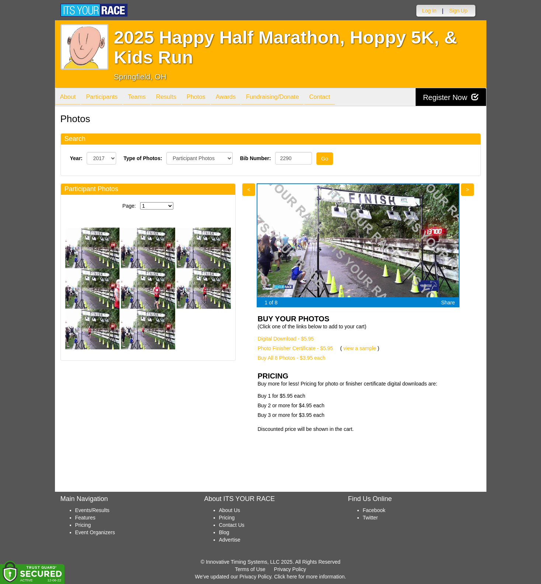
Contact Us (232, 525)
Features (85, 518)
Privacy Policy (290, 569)
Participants (105, 97)
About (69, 97)
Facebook (374, 510)
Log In (429, 11)
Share (448, 302)
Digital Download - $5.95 (286, 339)
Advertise (229, 540)
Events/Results (92, 510)
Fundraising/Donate (285, 97)
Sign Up (458, 11)
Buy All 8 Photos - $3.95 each (292, 358)
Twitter (370, 518)
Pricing (83, 525)
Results (173, 97)
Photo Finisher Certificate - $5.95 (295, 348)
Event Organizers (95, 532)
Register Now (451, 97)
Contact (335, 97)
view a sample (359, 348)
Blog (224, 532)
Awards (236, 97)
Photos (204, 97)
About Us (229, 510)
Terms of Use (250, 569)
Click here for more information (309, 577)
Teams (142, 97)
